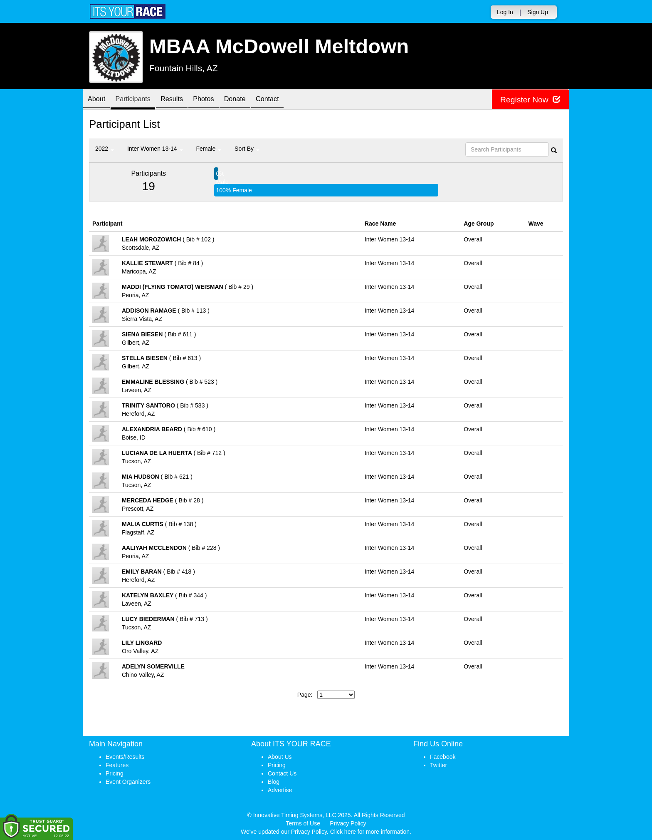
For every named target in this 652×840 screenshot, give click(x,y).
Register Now (529, 99)
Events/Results (125, 756)
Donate (253, 100)
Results (182, 100)
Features (117, 765)
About (98, 100)
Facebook (442, 756)
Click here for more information (370, 831)
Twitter (438, 765)
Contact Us (282, 773)
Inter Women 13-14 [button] (155, 148)
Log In (505, 12)
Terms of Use (303, 823)
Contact (290, 100)
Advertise (280, 790)
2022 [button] (104, 148)
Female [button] (209, 148)
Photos (218, 100)
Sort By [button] (247, 148)
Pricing (114, 773)
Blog (273, 781)
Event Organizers (128, 781)
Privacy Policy (348, 823)
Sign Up (537, 12)
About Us (280, 756)
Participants (139, 100)
